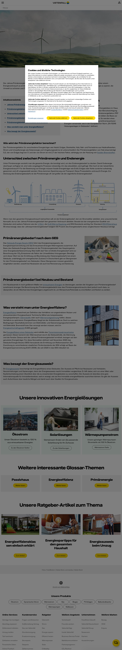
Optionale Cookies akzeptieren (83, 118)
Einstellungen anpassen (36, 118)
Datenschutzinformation (75, 109)
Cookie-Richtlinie (56, 109)
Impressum (31, 111)
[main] (61, 94)
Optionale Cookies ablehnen (58, 118)
